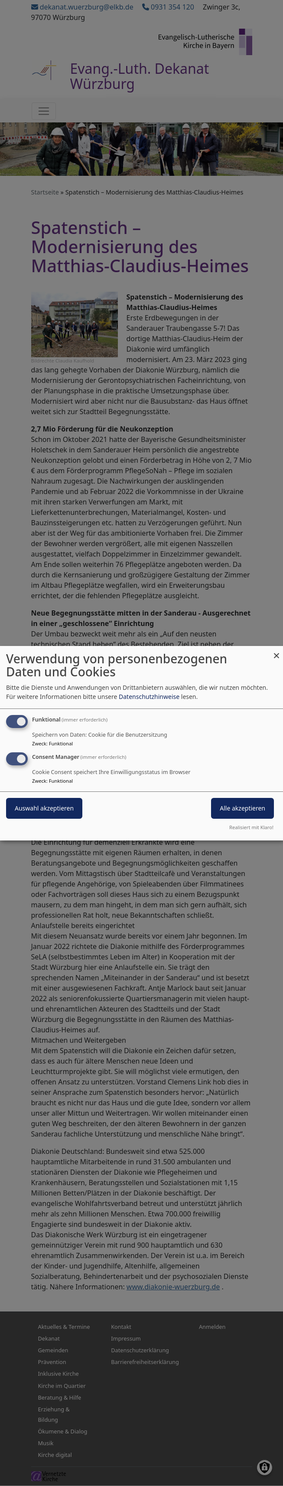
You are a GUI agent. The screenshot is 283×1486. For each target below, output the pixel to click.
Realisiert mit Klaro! (251, 827)
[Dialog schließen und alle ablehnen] (276, 651)
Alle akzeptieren (242, 808)
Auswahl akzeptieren (44, 808)
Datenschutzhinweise (149, 696)
